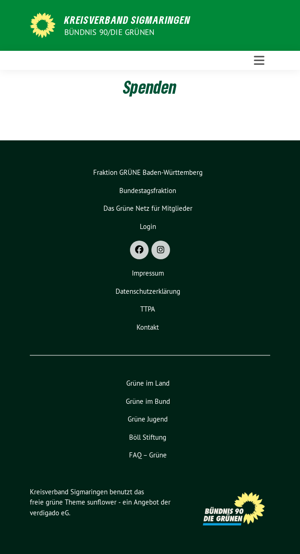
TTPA (147, 309)
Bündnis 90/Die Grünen (109, 32)
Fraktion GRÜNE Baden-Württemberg (148, 172)
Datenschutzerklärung (148, 291)
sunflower (101, 502)
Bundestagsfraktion (147, 190)
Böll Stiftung (147, 437)
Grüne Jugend (148, 419)
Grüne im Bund (148, 401)
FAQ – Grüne (148, 454)
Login (148, 226)
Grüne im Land (148, 383)
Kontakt (147, 327)
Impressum (148, 273)
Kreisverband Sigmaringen (127, 20)
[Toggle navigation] (259, 61)
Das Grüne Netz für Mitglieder (147, 208)
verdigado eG (49, 512)
